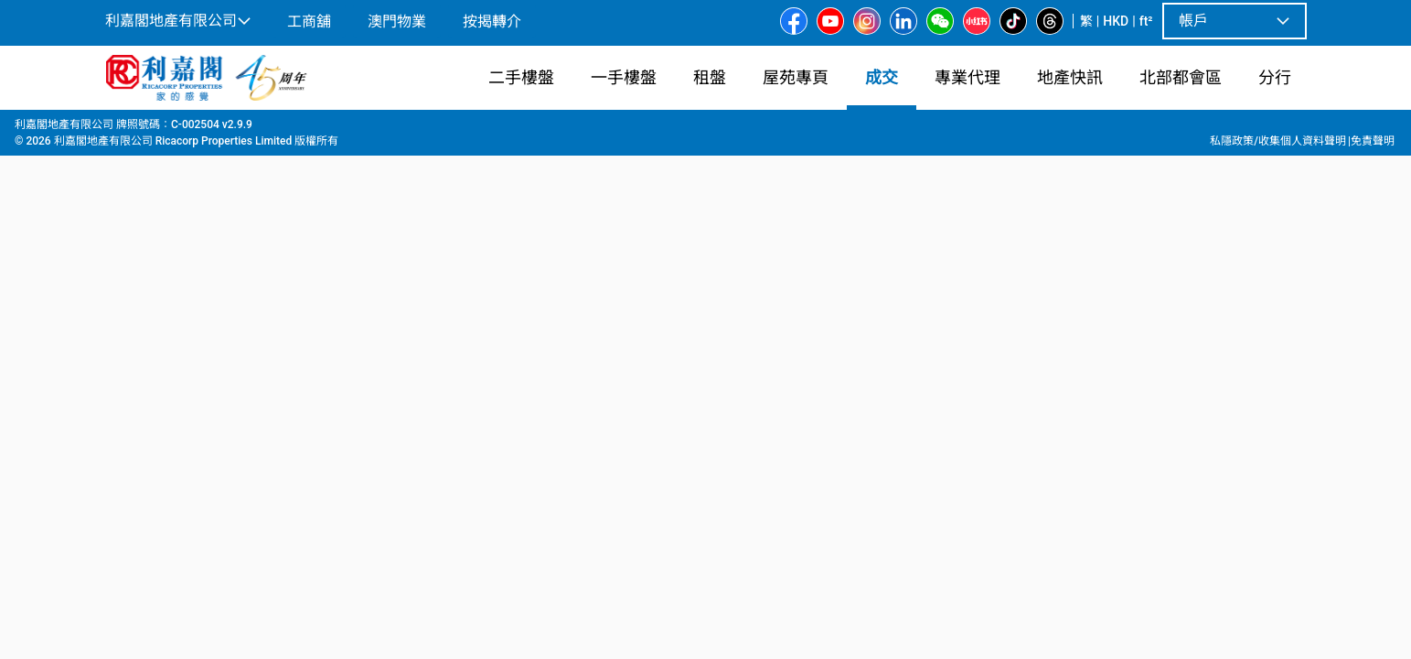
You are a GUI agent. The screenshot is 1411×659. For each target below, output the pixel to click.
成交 (155, 129)
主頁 (115, 129)
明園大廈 (329, 129)
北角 (236, 129)
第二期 (389, 129)
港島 (195, 129)
